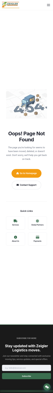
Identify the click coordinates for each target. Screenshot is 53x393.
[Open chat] (46, 386)
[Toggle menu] (48, 5)
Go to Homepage (26, 173)
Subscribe (26, 376)
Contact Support (26, 185)
